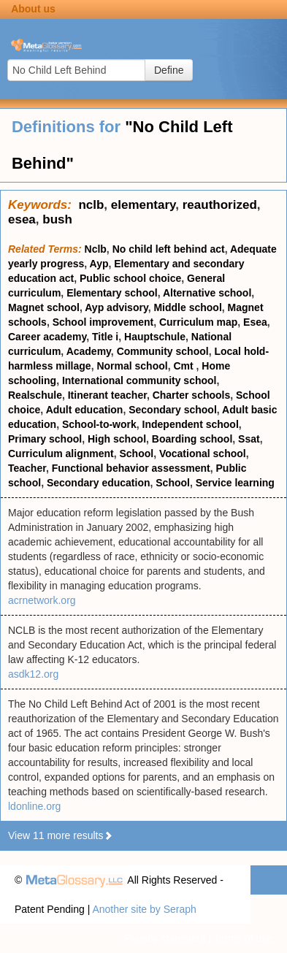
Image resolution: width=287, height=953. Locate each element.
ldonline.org (34, 806)
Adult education (84, 410)
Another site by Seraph (144, 909)
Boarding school (192, 439)
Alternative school (207, 293)
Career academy (47, 336)
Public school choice (130, 278)
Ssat (249, 439)
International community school (139, 380)
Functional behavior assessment (131, 468)
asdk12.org (33, 674)
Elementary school (112, 293)
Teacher (27, 468)
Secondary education (98, 483)
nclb (91, 205)
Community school (163, 351)
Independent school (190, 424)
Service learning (235, 483)
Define (168, 70)
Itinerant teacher (107, 395)
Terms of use (243, 938)
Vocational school (202, 453)
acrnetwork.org (42, 600)
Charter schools (192, 395)
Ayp (99, 263)
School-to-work (99, 424)
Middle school (187, 307)
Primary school (45, 439)
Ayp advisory (116, 307)
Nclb (96, 249)
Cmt (184, 366)
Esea (255, 322)
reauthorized (220, 205)
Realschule (35, 395)
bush (57, 219)
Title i (105, 336)
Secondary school (173, 410)
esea (22, 219)
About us (33, 9)
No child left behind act (168, 249)
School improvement (103, 322)
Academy (88, 351)
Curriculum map (198, 322)
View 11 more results (60, 835)
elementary (143, 205)
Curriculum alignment (61, 453)
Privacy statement (164, 938)
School (136, 453)
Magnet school (44, 307)
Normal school (131, 366)
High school (117, 439)
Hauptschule (154, 336)
